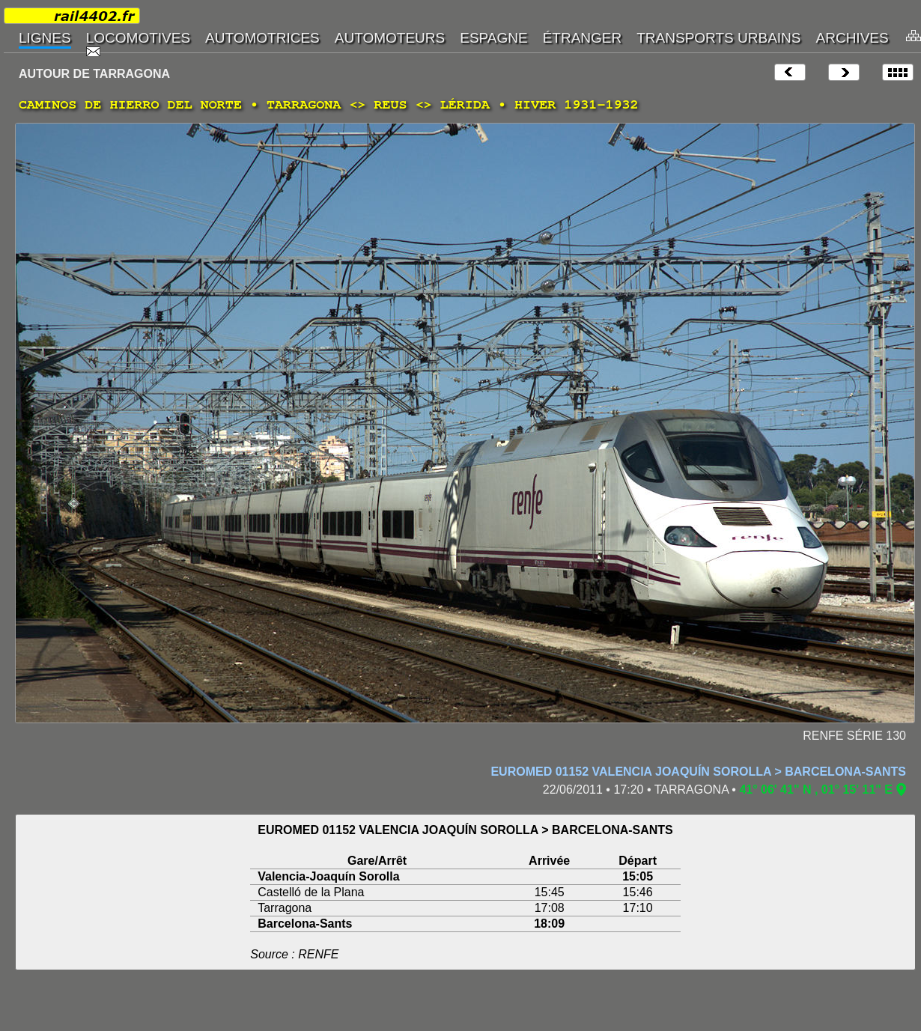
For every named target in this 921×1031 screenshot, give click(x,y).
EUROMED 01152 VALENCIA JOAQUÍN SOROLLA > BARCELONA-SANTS (698, 771)
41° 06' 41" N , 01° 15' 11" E (816, 789)
